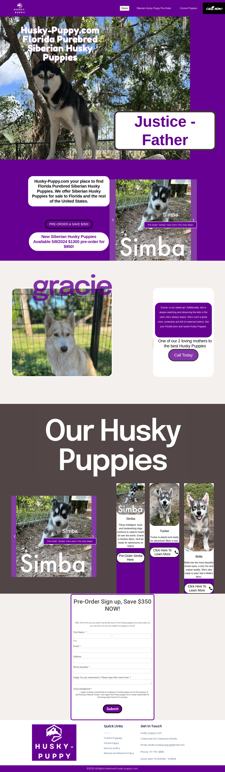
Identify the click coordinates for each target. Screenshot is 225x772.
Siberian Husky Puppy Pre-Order (154, 8)
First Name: (79, 632)
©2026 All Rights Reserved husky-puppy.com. (112, 768)
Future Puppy (111, 743)
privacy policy (112, 748)
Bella (199, 556)
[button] (113, 220)
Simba (130, 519)
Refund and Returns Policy (119, 753)
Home (124, 8)
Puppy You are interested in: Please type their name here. (102, 677)
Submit (112, 709)
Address (77, 657)
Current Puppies (188, 8)
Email (77, 646)
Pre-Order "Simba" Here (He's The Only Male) (170, 225)
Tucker (164, 531)
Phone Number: (81, 667)
